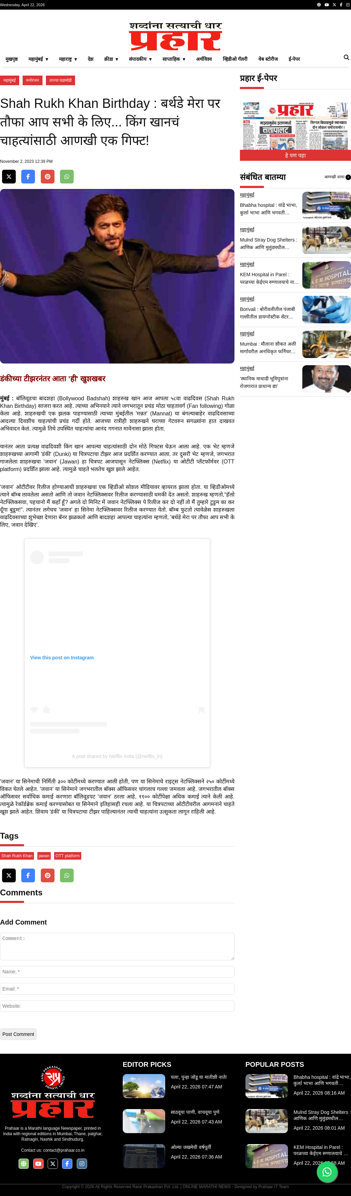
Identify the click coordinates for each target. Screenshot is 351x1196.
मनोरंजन (32, 80)
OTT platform (68, 855)
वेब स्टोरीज (268, 59)
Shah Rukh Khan (17, 855)
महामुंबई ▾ (38, 59)
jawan (44, 855)
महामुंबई (9, 80)
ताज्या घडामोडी (60, 80)
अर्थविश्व (204, 59)
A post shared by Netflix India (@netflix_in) (117, 756)
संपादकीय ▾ (140, 59)
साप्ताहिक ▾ (173, 59)
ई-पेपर (294, 59)
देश (90, 59)
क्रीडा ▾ (111, 59)
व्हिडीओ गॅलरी (235, 59)
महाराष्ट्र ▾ (68, 59)
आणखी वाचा (337, 177)
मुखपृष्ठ (11, 59)
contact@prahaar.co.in (63, 1150)
